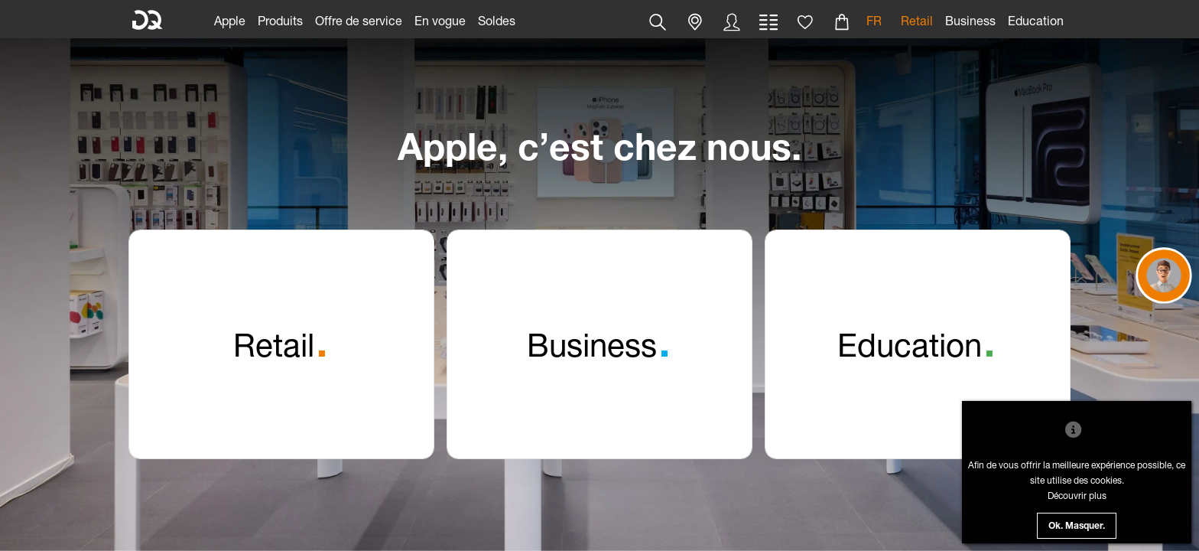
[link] (230, 19)
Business (970, 20)
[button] (657, 22)
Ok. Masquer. (1076, 526)
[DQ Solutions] (147, 21)
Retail (917, 20)
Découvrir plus (1077, 495)
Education (1036, 20)
